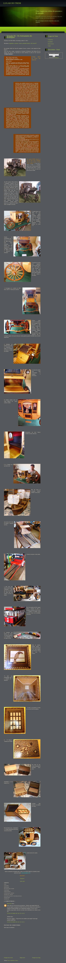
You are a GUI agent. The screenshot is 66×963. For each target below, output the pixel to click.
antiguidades (11, 43)
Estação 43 (22, 878)
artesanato (16, 43)
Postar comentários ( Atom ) (12, 960)
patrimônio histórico (26, 43)
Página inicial (22, 957)
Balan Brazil (9, 903)
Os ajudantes (50, 41)
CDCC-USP (22, 881)
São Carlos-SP (33, 43)
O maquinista (50, 39)
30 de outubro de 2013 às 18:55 (16, 922)
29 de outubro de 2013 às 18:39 (16, 913)
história (20, 43)
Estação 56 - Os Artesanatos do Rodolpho (19, 36)
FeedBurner (56, 57)
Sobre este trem (51, 43)
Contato (49, 45)
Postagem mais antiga (36, 957)
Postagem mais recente (8, 957)
